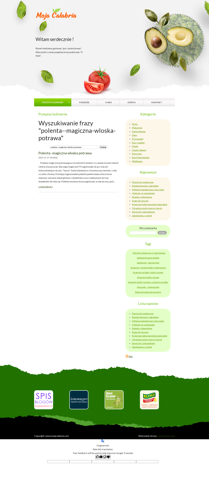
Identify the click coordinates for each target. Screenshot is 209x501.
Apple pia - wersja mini (148, 262)
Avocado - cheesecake (148, 287)
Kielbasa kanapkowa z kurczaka (148, 189)
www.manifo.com (166, 435)
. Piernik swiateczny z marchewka (148, 253)
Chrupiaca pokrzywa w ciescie (147, 208)
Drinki (135, 146)
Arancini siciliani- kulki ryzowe (148, 272)
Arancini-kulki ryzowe (148, 277)
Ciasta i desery (139, 150)
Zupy (134, 135)
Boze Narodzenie (140, 157)
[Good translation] (99, 457)
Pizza (134, 124)
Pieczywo (137, 153)
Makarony (137, 127)
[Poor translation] (106, 457)
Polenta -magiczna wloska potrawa (65, 153)
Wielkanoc (137, 161)
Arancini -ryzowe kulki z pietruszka (148, 267)
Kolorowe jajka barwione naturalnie (149, 204)
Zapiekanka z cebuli (142, 215)
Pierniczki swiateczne (143, 182)
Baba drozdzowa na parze (148, 292)
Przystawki (137, 138)
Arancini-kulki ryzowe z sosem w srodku (148, 282)
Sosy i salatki (138, 142)
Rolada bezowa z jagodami (145, 185)
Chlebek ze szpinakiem (143, 193)
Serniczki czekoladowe (143, 211)
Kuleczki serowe (140, 200)
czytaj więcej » (45, 186)
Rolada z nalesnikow (142, 197)
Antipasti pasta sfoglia (148, 257)
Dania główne (139, 131)
